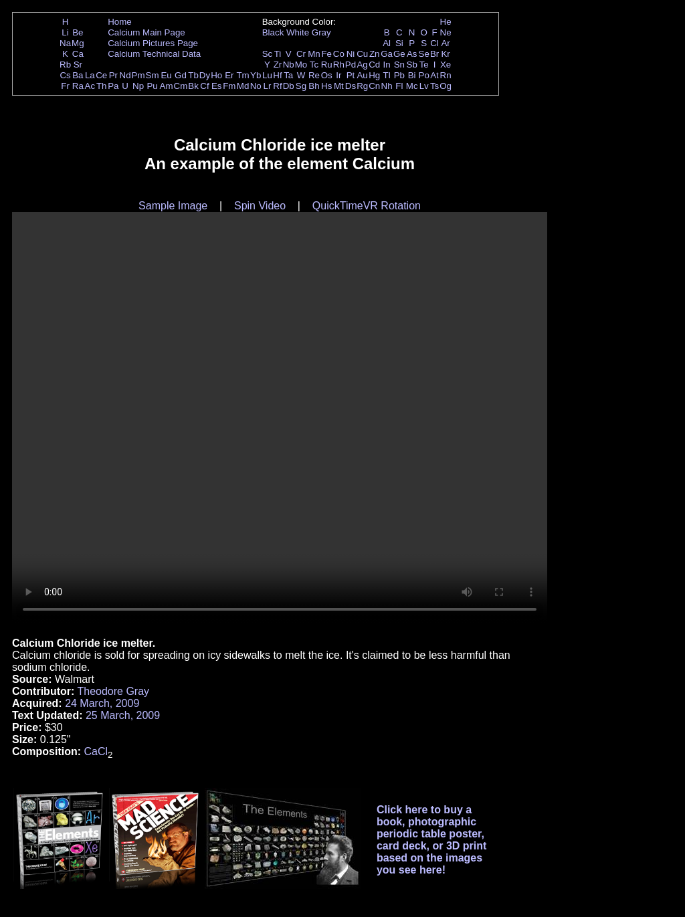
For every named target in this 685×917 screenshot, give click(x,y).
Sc (267, 54)
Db (288, 86)
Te (424, 65)
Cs (65, 75)
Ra (78, 86)
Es (216, 86)
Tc (314, 65)
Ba (77, 75)
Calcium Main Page (146, 32)
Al (387, 43)
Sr (78, 65)
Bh (313, 86)
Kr (445, 54)
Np (138, 86)
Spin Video (260, 205)
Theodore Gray (113, 691)
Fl (399, 86)
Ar (445, 43)
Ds (350, 86)
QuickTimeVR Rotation (366, 205)
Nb (288, 65)
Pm (138, 75)
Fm (229, 86)
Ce (101, 75)
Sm (152, 75)
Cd (374, 65)
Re (314, 75)
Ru (326, 65)
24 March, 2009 (102, 703)
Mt (339, 86)
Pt (351, 75)
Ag (362, 65)
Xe (445, 65)
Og (445, 86)
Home (120, 22)
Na (65, 43)
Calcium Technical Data (154, 54)
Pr (113, 75)
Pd (350, 65)
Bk (193, 86)
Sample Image (172, 205)
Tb (193, 75)
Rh (339, 65)
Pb (399, 75)
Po (424, 75)
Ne (446, 32)
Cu (362, 54)
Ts (434, 86)
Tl (387, 75)
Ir (338, 75)
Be (77, 32)
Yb (255, 75)
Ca (78, 54)
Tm (242, 75)
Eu (166, 75)
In (387, 65)
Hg (374, 75)
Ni (351, 54)
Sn (399, 65)
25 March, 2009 (123, 715)
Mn (314, 54)
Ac (90, 86)
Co (339, 54)
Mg (78, 43)
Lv (424, 86)
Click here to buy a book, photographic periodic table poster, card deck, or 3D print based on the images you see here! (432, 840)
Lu (267, 75)
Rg (362, 86)
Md (243, 86)
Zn (374, 54)
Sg (301, 86)
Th (101, 86)
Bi (412, 75)
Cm (181, 86)
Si (399, 43)
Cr (301, 54)
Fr (65, 86)
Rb (65, 65)
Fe (326, 54)
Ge (399, 54)
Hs (326, 86)
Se (424, 54)
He (446, 22)
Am (166, 86)
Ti (278, 54)
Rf (277, 86)
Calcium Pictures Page (153, 43)
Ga (387, 54)
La (90, 75)
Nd (125, 75)
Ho (216, 75)
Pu (151, 86)
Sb (412, 65)
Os (326, 75)
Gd (181, 75)
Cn (374, 86)
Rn (446, 75)
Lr (268, 86)
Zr (278, 65)
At (434, 75)
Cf (204, 86)
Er (229, 75)
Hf (277, 75)
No (256, 86)
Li (65, 32)
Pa (113, 86)
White (297, 32)
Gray (321, 32)
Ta (288, 75)
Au (362, 75)
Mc (412, 86)
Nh (387, 86)
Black (273, 32)
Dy (204, 75)
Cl (434, 43)
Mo (301, 65)
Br (434, 54)
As (412, 54)
